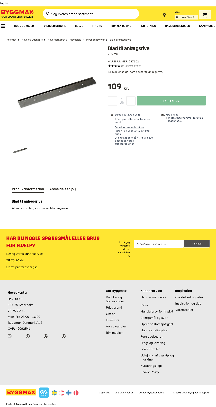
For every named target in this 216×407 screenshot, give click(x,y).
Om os (110, 314)
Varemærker (184, 310)
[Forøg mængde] (131, 101)
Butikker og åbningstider (115, 299)
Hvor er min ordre (153, 297)
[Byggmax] (17, 13)
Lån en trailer (150, 349)
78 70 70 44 (15, 260)
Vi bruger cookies (124, 392)
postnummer (184, 118)
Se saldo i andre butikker (129, 127)
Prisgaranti (114, 307)
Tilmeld (197, 243)
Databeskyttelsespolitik (151, 392)
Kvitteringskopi (151, 366)
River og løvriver (95, 39)
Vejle (137, 114)
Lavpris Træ (50, 404)
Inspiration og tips (188, 303)
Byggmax (37, 404)
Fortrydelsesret (152, 336)
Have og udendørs (32, 39)
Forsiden (11, 39)
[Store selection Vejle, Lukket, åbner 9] (186, 15)
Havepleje (75, 39)
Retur (144, 305)
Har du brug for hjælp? (157, 311)
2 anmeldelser (133, 65)
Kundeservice (151, 291)
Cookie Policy (150, 372)
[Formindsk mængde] (112, 101)
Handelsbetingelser (155, 330)
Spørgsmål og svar (154, 318)
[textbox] (118, 88)
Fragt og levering (153, 343)
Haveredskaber (56, 39)
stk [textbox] (122, 103)
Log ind (4, 3)
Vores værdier (116, 326)
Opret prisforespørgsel (22, 267)
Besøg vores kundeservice (24, 254)
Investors (112, 320)
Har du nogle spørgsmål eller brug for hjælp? (53, 242)
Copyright (104, 392)
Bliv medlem (114, 333)
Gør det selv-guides (189, 297)
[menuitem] (3, 26)
